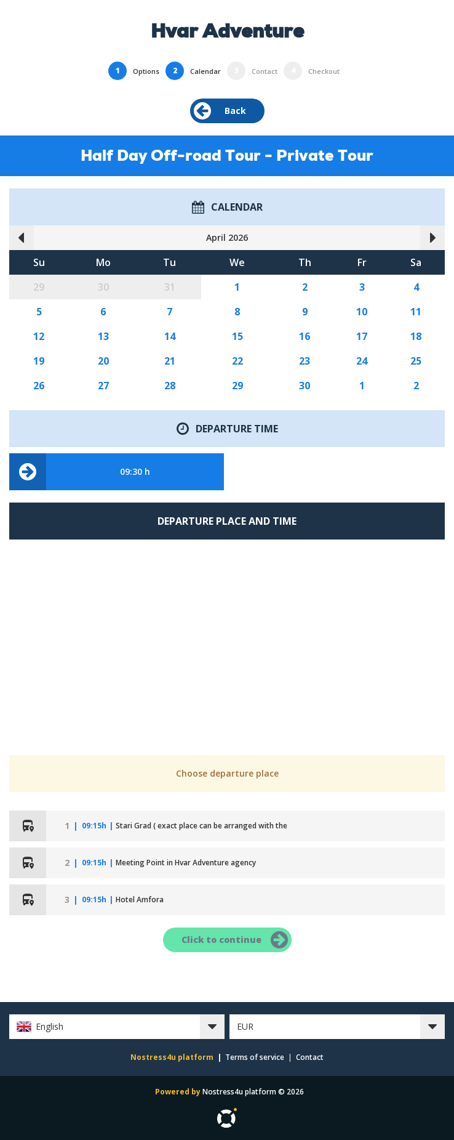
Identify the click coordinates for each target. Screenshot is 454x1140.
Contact (310, 1057)
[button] (117, 1026)
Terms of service (254, 1057)
